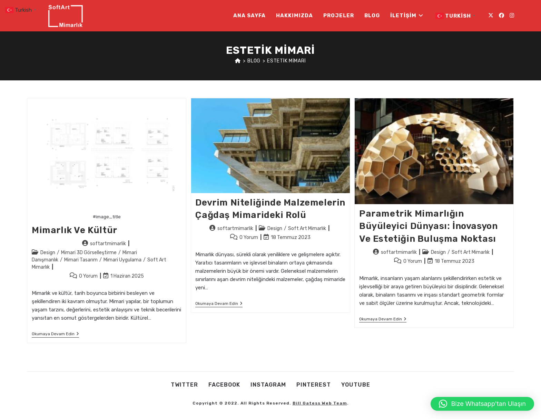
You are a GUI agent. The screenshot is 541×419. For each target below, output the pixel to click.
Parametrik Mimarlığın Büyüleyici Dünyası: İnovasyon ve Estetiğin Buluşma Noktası (428, 226)
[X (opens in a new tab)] (490, 15)
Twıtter (184, 384)
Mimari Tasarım (81, 260)
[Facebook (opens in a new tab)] (501, 15)
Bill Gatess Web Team (320, 403)
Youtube (355, 384)
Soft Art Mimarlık (307, 228)
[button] (482, 404)
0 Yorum (88, 276)
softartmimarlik (108, 244)
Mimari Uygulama (122, 260)
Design (47, 253)
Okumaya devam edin (55, 334)
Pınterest (313, 384)
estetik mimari (286, 61)
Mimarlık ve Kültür (74, 230)
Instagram (268, 384)
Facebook (224, 384)
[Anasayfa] (238, 61)
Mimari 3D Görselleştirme (89, 253)
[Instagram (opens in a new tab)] (512, 15)
